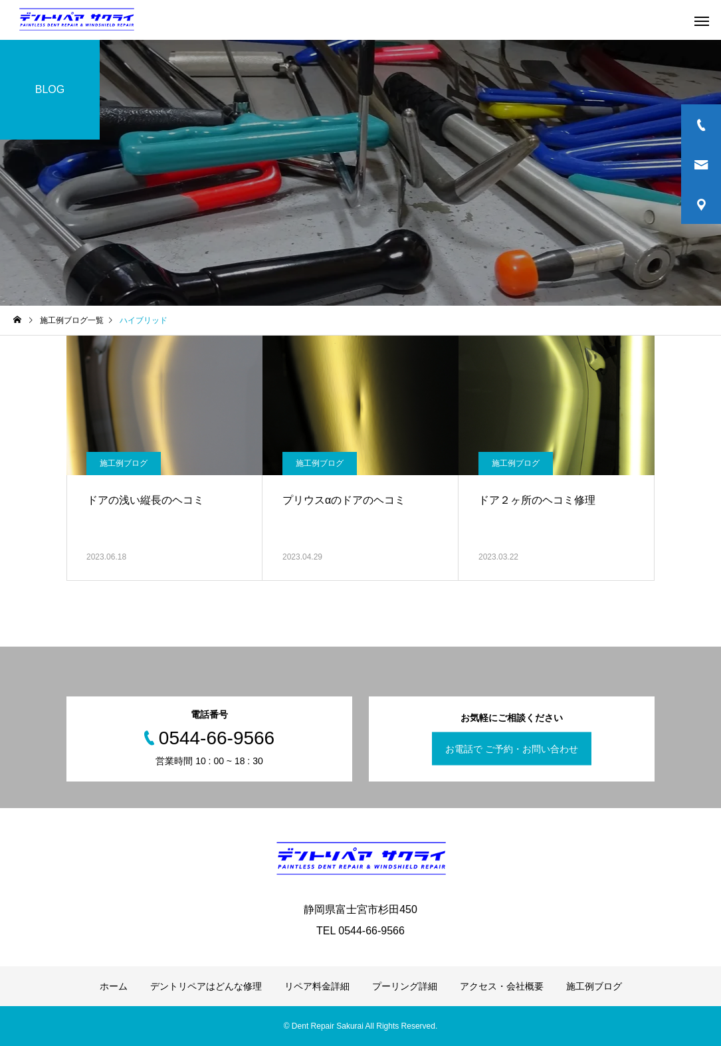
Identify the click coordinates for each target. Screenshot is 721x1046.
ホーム (114, 986)
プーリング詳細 (404, 986)
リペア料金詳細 (317, 986)
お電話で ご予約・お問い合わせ (511, 749)
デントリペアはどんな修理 (206, 986)
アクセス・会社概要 (502, 986)
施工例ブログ (124, 463)
